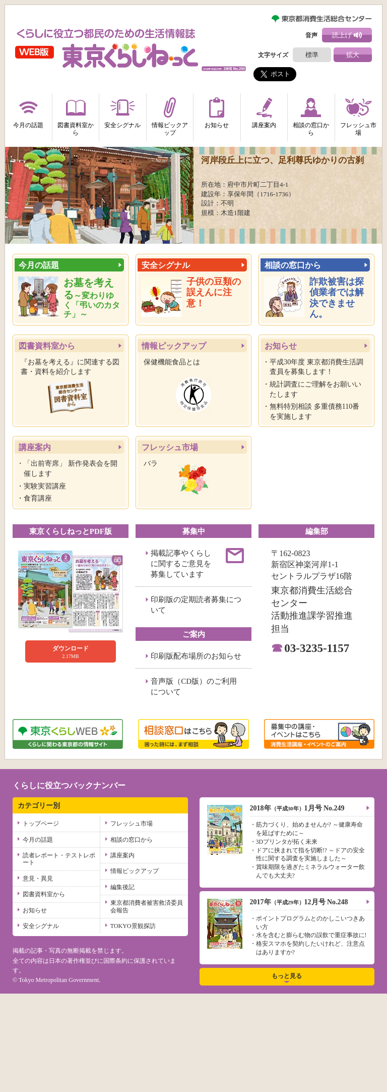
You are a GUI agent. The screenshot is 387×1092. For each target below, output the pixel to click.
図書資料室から (75, 114)
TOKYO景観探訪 (133, 1024)
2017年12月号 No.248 (299, 1000)
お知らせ (217, 111)
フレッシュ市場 (358, 114)
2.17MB (70, 750)
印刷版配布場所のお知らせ (196, 754)
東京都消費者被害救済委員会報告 (146, 1005)
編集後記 (122, 985)
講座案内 (264, 111)
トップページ (41, 921)
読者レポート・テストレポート (59, 957)
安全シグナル (122, 111)
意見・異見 (38, 976)
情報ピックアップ (170, 114)
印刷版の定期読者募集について (196, 703)
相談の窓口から (311, 114)
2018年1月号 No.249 (297, 906)
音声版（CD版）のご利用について (194, 785)
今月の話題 (28, 111)
